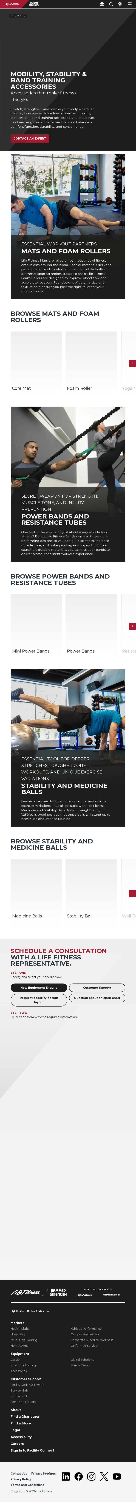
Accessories (19, 1371)
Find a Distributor (25, 1416)
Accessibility (21, 1437)
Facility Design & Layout (27, 1385)
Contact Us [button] (19, 1473)
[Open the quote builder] (120, 4)
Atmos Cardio (80, 1365)
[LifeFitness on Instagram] (91, 1480)
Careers (17, 1444)
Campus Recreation (85, 1334)
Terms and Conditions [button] (27, 1485)
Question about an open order (97, 998)
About (16, 1410)
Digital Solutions (82, 1359)
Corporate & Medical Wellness (92, 1340)
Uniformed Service (84, 1345)
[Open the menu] (129, 4)
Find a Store (21, 1423)
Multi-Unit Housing (24, 1340)
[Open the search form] (111, 4)
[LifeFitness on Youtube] (117, 1480)
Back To (18, 16)
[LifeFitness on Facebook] (78, 1480)
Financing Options (23, 1402)
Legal (15, 1430)
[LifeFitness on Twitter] (104, 1480)
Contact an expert (29, 138)
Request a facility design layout (39, 1000)
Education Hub (21, 1396)
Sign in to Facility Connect (32, 1450)
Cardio (15, 1359)
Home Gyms (19, 1345)
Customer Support (97, 987)
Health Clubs (20, 1328)
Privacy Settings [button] (43, 1473)
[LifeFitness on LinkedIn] (66, 1480)
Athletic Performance (86, 1328)
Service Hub (19, 1390)
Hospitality (18, 1334)
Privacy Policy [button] (21, 1479)
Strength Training (23, 1365)
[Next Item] (132, 363)
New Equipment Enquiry (39, 987)
